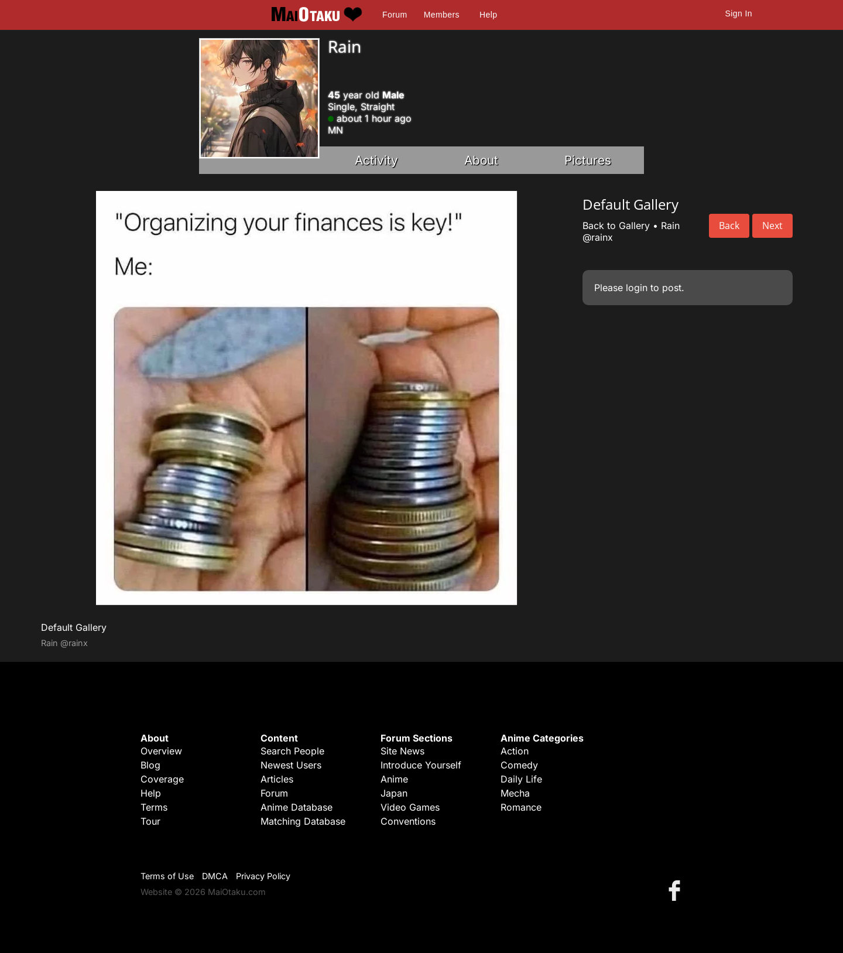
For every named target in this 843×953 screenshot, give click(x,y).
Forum (394, 14)
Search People (292, 751)
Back (729, 225)
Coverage (162, 779)
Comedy (519, 765)
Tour (150, 821)
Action (515, 751)
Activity (376, 160)
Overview (161, 751)
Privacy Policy (263, 876)
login (636, 287)
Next (772, 225)
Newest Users (291, 765)
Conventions (408, 821)
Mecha (515, 793)
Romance (521, 807)
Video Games (410, 807)
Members (442, 14)
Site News (402, 751)
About (481, 160)
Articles (277, 779)
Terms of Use (167, 876)
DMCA (215, 876)
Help (488, 14)
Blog (150, 765)
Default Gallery (74, 627)
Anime (394, 779)
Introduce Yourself (421, 765)
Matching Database (303, 821)
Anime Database (297, 807)
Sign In (738, 13)
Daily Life (521, 779)
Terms (153, 807)
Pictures (587, 160)
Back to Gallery (616, 225)
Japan (394, 793)
